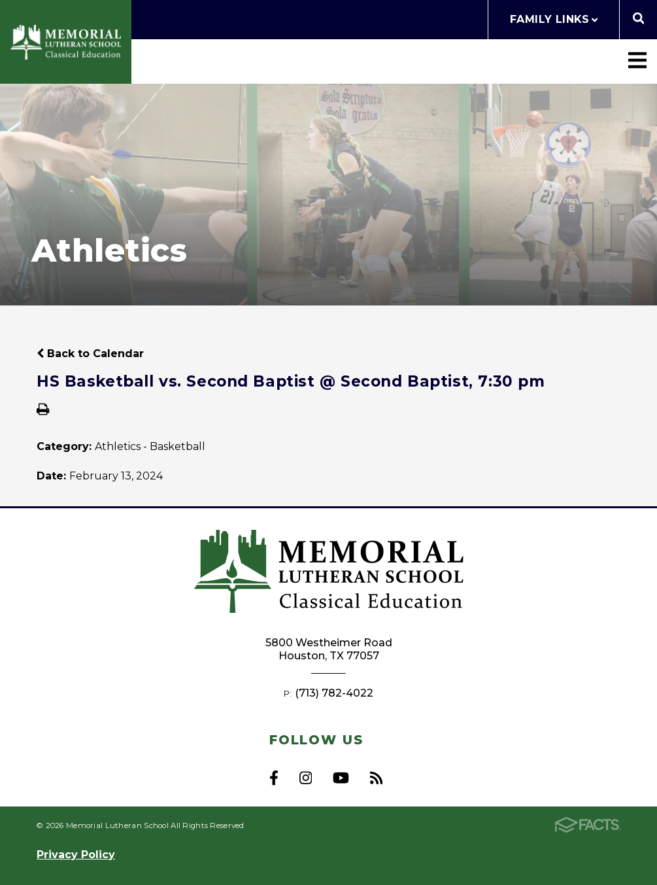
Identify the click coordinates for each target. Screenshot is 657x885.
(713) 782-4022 (334, 693)
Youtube (341, 778)
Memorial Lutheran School (65, 42)
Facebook (273, 778)
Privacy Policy (76, 854)
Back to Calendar (90, 353)
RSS (376, 778)
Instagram (305, 778)
